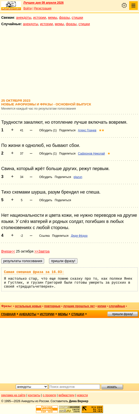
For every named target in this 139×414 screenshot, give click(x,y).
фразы (64, 18)
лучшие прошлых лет (79, 306)
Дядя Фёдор (79, 235)
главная (8, 314)
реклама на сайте (13, 395)
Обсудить (45, 177)
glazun (77, 177)
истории (39, 18)
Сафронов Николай (91, 153)
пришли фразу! (122, 314)
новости (82, 395)
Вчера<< (8, 251)
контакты (34, 395)
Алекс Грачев (87, 130)
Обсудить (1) (48, 130)
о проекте (49, 395)
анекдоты (23, 18)
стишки (77, 18)
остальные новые (28, 306)
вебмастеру (66, 395)
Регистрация (42, 8)
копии (101, 306)
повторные (52, 306)
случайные (117, 306)
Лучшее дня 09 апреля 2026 (43, 2)
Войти (27, 8)
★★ (101, 130)
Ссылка (44, 235)
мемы (52, 18)
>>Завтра (42, 251)
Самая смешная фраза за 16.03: (34, 272)
